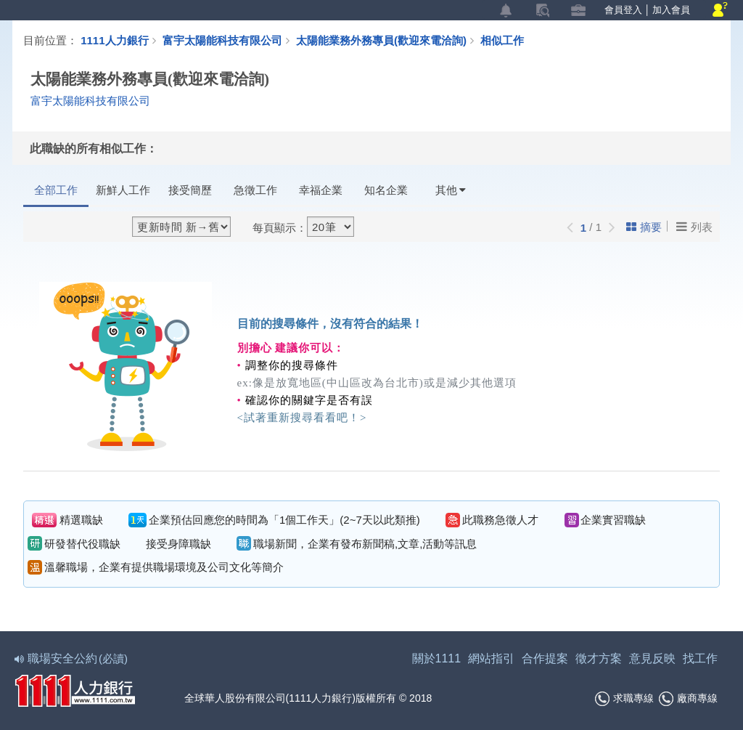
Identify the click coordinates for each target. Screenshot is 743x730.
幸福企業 (320, 190)
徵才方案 (598, 658)
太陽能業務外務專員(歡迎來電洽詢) (388, 40)
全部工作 (56, 190)
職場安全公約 (72, 658)
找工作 (700, 658)
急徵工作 (255, 190)
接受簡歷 (190, 190)
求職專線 (624, 699)
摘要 (644, 227)
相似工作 (502, 40)
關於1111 (436, 658)
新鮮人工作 (123, 190)
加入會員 (671, 9)
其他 (450, 190)
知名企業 (386, 190)
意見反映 (652, 658)
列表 (694, 226)
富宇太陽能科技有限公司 (222, 40)
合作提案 (545, 658)
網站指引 (491, 658)
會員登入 (623, 9)
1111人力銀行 (114, 40)
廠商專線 (688, 699)
